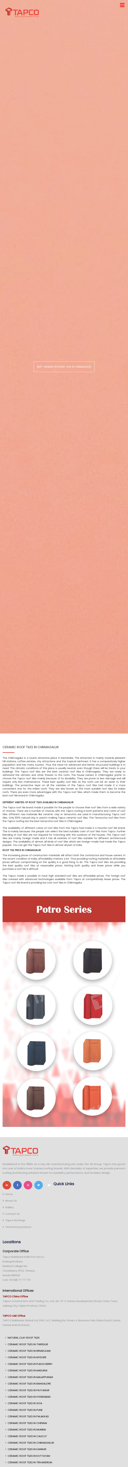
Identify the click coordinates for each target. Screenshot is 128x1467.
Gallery (9, 1207)
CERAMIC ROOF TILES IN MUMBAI (27, 1429)
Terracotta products (18, 1227)
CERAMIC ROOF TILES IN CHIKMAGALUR (31, 1442)
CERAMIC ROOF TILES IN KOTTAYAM (29, 1456)
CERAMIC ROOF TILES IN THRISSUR (28, 1344)
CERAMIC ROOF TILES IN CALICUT (27, 1436)
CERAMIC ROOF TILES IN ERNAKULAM (29, 1351)
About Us (11, 1200)
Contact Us (12, 1214)
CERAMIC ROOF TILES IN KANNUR (27, 1449)
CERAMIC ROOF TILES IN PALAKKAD (28, 1416)
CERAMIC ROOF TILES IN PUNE (25, 1410)
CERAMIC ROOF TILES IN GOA (25, 1403)
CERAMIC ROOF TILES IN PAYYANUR (28, 1390)
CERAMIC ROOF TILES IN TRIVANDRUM (30, 1462)
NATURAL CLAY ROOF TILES (24, 1337)
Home (9, 1194)
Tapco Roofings (15, 1220)
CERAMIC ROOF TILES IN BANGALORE (29, 1383)
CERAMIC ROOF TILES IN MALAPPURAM (30, 1377)
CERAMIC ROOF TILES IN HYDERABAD (29, 1397)
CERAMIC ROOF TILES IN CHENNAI (27, 1423)
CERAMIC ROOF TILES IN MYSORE (27, 1357)
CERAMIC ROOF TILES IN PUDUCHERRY (30, 1364)
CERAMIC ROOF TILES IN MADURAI (27, 1370)
